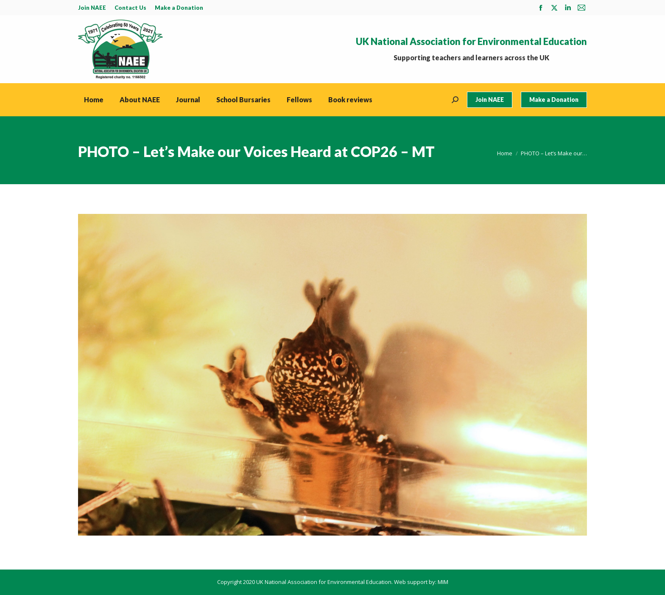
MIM (443, 582)
